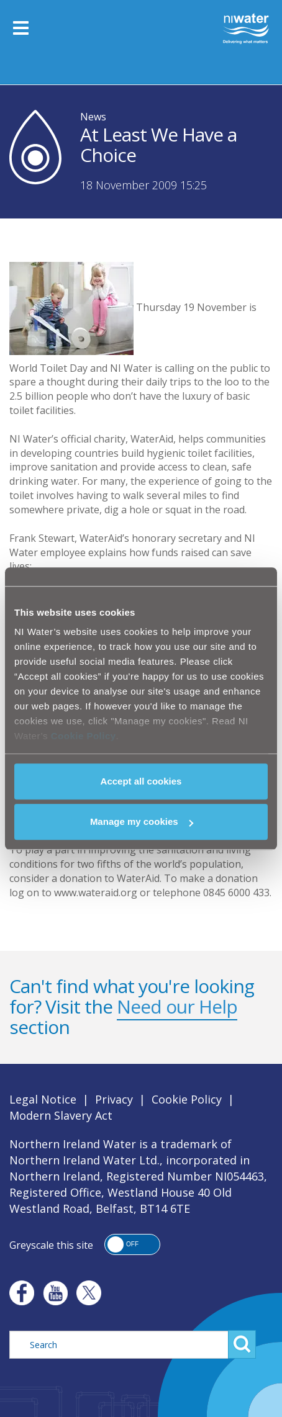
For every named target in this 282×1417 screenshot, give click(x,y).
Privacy (114, 1099)
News (93, 117)
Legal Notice (42, 1099)
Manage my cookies (141, 821)
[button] (132, 1244)
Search (242, 1344)
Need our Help (177, 1006)
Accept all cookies (141, 781)
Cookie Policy (83, 736)
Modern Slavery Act (60, 1115)
